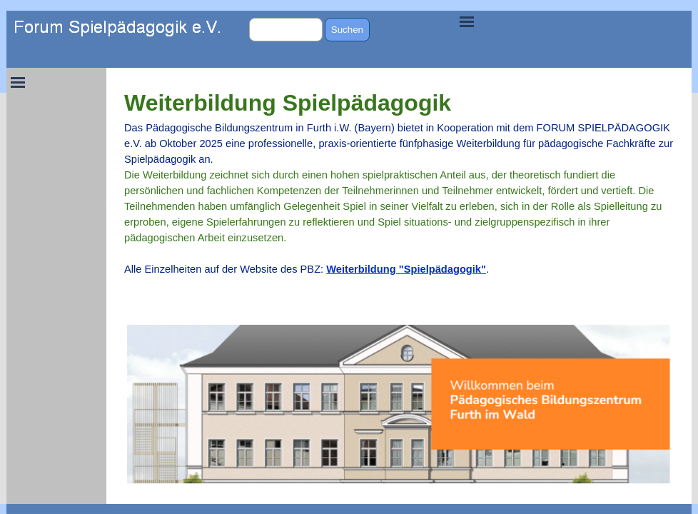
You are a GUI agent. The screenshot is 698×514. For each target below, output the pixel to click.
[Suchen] (286, 29)
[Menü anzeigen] (466, 21)
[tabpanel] (399, 189)
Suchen (347, 29)
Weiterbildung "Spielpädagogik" (406, 269)
